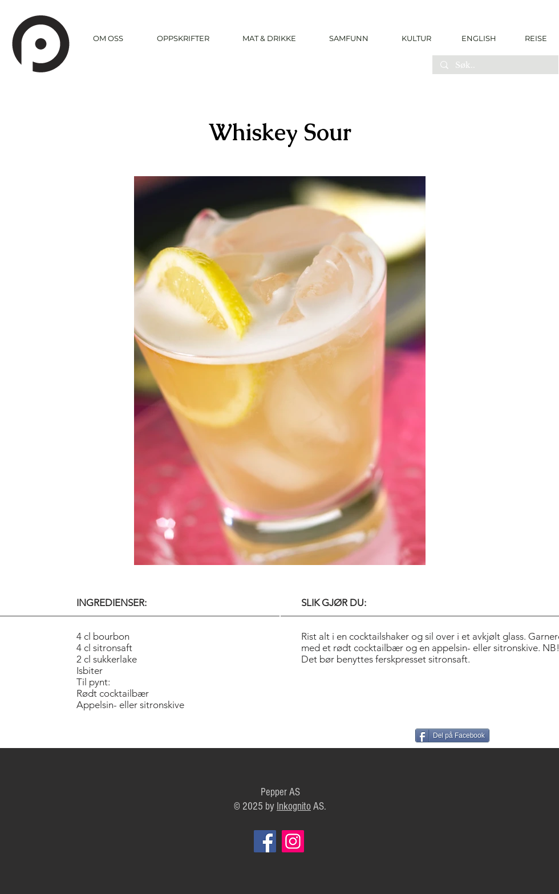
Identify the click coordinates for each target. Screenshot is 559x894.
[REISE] (532, 38)
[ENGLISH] (478, 38)
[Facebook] (265, 841)
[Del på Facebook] (452, 735)
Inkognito (294, 806)
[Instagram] (293, 841)
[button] (183, 38)
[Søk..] (494, 65)
